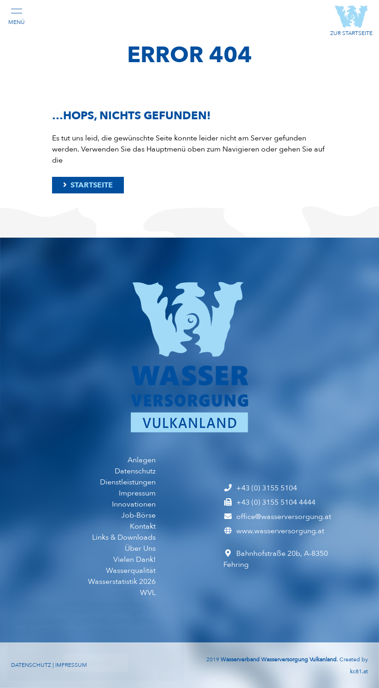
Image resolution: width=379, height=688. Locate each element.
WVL (148, 593)
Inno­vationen (134, 504)
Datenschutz (135, 471)
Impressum (137, 493)
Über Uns (140, 548)
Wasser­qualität (131, 571)
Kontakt (143, 526)
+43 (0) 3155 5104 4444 (269, 502)
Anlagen (142, 460)
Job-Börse (138, 515)
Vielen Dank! (134, 559)
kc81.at (359, 671)
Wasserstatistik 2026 (122, 582)
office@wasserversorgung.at (277, 517)
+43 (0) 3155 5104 (260, 488)
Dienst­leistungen (128, 482)
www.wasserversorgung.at (273, 531)
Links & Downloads (124, 537)
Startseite (87, 185)
